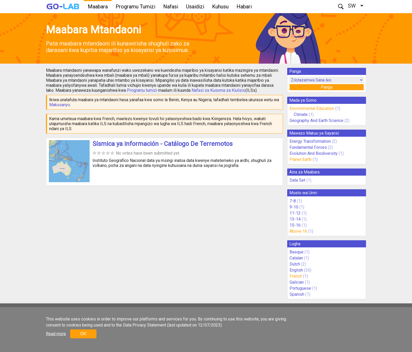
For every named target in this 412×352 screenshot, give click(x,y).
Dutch (295, 264)
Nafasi (170, 6)
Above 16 (298, 231)
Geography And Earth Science (316, 120)
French (296, 276)
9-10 (294, 207)
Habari (244, 6)
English (296, 270)
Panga (326, 87)
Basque (296, 251)
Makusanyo (59, 104)
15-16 (295, 225)
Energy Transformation (310, 141)
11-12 (295, 213)
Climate (301, 114)
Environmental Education (312, 108)
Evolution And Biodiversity (314, 153)
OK (83, 333)
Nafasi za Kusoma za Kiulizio (218, 90)
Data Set (297, 180)
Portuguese (300, 288)
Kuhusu (220, 6)
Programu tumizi (142, 90)
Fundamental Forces (308, 147)
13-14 (295, 219)
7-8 (293, 200)
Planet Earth (301, 159)
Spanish (297, 294)
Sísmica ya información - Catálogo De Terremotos (162, 143)
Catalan (296, 258)
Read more (56, 333)
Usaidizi (195, 6)
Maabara (98, 6)
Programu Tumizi (135, 6)
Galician (297, 282)
